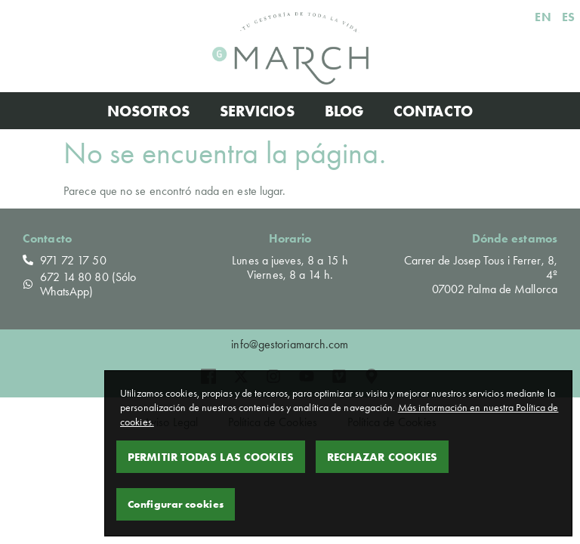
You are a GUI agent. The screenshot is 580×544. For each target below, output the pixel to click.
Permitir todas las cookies (211, 457)
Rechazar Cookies (382, 457)
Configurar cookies (176, 504)
